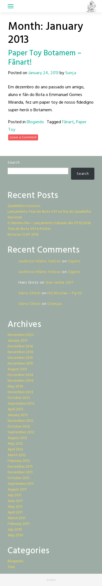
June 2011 (15, 501)
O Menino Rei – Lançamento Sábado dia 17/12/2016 (49, 223)
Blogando (35, 122)
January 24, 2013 (43, 73)
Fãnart (68, 122)
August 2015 (17, 369)
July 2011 (14, 495)
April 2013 (15, 409)
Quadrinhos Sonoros (24, 206)
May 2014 (15, 386)
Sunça (70, 73)
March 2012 (17, 455)
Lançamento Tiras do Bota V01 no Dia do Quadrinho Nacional (49, 215)
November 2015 (20, 363)
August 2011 (17, 489)
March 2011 (16, 518)
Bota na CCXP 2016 (23, 235)
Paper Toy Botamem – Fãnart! (44, 58)
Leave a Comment (23, 137)
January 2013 (18, 415)
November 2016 (20, 352)
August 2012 (17, 438)
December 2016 (20, 346)
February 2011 (18, 524)
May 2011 (15, 507)
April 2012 (15, 449)
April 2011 (15, 512)
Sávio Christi (29, 293)
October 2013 (19, 398)
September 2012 (21, 432)
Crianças (54, 304)
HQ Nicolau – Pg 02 (64, 293)
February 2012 (19, 461)
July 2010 (15, 530)
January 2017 (17, 341)
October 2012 (19, 426)
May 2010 (15, 535)
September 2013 (21, 404)
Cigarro (74, 261)
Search (14, 163)
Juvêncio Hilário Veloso (39, 261)
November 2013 (20, 392)
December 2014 (20, 375)
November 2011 (20, 472)
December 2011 (20, 467)
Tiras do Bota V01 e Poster (29, 229)
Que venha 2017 (59, 283)
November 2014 (20, 381)
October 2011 (18, 478)
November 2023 (21, 335)
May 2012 (15, 444)
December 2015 (20, 358)
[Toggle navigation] (10, 6)
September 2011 (21, 484)
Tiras (11, 567)
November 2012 (20, 421)
